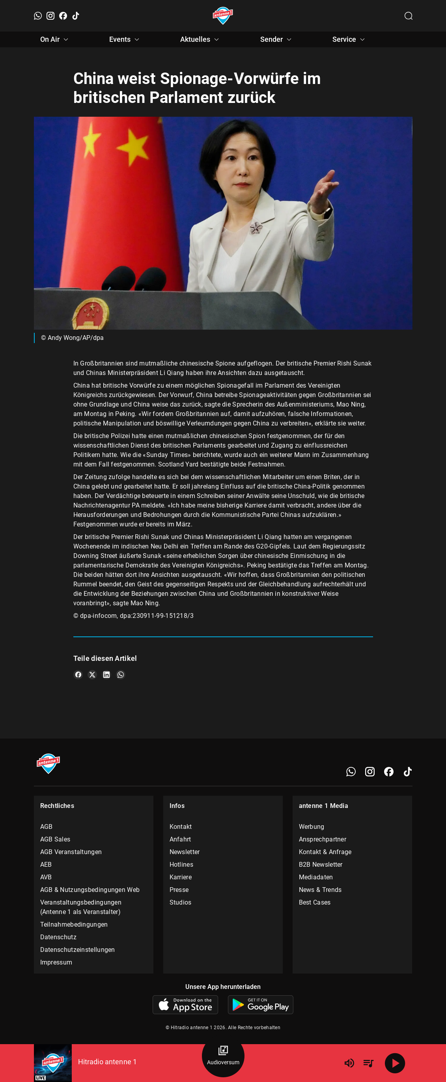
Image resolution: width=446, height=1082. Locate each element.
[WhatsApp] (38, 16)
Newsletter (185, 852)
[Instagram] (50, 16)
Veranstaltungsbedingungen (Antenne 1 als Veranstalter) (81, 907)
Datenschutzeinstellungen (77, 949)
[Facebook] (63, 16)
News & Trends (320, 890)
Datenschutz (58, 937)
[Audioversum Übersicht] (223, 1056)
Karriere (181, 877)
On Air (55, 39)
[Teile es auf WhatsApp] (120, 674)
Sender (277, 39)
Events (125, 39)
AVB (46, 877)
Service (349, 39)
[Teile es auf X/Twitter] (92, 674)
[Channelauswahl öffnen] (408, 15)
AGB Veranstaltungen (71, 852)
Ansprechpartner (323, 839)
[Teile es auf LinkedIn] (106, 674)
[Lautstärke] (349, 1063)
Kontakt (181, 826)
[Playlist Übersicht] (368, 1063)
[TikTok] (76, 16)
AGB (46, 826)
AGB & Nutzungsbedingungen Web (90, 890)
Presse (179, 890)
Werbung (312, 826)
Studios (181, 902)
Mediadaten (316, 877)
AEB (46, 864)
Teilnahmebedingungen (74, 924)
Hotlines (181, 864)
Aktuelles (200, 39)
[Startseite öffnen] (223, 16)
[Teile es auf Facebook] (78, 674)
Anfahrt (180, 839)
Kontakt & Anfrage (325, 852)
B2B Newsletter (321, 864)
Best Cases (315, 902)
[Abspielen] (395, 1063)
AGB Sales (55, 839)
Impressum (56, 962)
